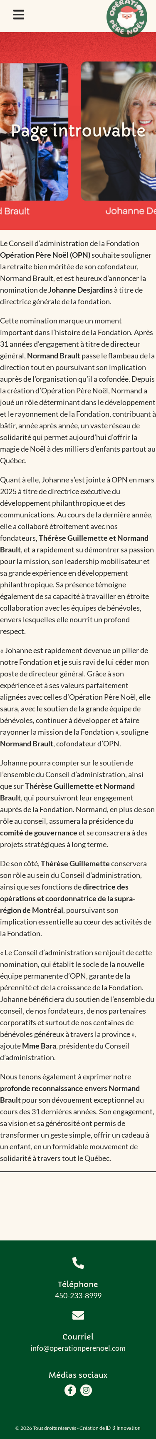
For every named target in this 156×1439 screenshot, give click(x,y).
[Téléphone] (78, 1263)
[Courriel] (78, 1315)
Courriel (78, 1337)
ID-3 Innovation (123, 1428)
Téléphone (78, 1284)
